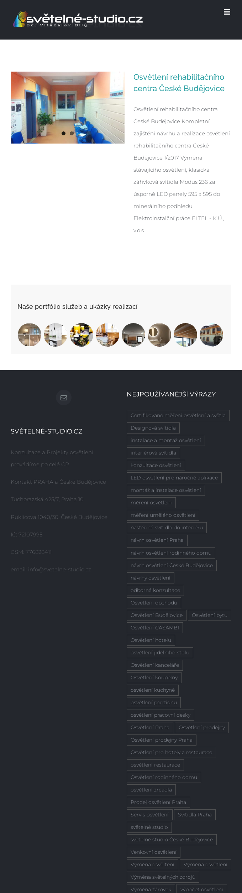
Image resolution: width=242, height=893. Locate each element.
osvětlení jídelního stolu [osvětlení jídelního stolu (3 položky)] (160, 652)
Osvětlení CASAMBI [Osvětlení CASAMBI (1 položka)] (155, 627)
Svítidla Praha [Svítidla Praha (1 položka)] (195, 814)
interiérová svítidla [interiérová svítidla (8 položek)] (153, 453)
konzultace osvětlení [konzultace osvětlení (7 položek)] (156, 465)
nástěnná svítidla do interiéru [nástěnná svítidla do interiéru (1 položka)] (167, 527)
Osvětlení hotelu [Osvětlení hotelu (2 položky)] (151, 640)
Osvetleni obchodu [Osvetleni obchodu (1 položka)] (154, 603)
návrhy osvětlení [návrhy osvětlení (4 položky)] (150, 578)
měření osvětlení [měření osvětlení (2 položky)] (151, 502)
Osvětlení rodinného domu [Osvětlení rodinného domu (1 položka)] (164, 777)
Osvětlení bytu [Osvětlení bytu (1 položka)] (209, 615)
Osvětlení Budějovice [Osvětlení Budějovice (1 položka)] (157, 615)
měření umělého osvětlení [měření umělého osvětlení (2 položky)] (163, 515)
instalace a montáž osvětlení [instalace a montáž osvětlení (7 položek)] (166, 440)
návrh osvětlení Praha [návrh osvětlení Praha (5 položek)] (157, 540)
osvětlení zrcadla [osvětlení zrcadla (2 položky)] (151, 790)
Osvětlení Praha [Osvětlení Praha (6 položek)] (150, 727)
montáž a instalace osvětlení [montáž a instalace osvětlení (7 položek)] (166, 490)
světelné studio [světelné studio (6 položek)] (149, 827)
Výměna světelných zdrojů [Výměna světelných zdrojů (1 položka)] (163, 877)
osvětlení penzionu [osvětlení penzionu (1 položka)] (154, 702)
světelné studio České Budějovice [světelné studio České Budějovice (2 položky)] (172, 839)
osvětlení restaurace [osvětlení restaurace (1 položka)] (155, 765)
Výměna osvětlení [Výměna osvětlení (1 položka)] (205, 864)
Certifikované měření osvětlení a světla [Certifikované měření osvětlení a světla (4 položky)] (178, 415)
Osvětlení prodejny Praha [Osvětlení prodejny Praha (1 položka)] (162, 740)
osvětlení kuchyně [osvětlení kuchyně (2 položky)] (153, 690)
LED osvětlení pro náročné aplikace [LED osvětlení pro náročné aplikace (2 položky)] (174, 478)
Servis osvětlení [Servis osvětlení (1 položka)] (150, 814)
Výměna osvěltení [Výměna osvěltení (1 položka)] (152, 864)
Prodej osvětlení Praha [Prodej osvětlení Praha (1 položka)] (158, 802)
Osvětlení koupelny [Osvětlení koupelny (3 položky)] (154, 677)
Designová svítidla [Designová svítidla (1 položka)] (153, 428)
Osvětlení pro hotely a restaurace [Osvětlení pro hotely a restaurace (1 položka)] (171, 752)
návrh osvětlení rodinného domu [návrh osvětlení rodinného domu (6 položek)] (171, 553)
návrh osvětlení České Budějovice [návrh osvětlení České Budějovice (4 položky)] (172, 565)
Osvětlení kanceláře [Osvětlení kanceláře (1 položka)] (155, 665)
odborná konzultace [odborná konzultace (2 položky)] (155, 590)
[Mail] (64, 397)
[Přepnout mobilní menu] (227, 12)
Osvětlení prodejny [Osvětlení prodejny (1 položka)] (202, 727)
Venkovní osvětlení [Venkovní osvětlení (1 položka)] (154, 852)
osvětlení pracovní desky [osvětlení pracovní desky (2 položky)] (160, 715)
